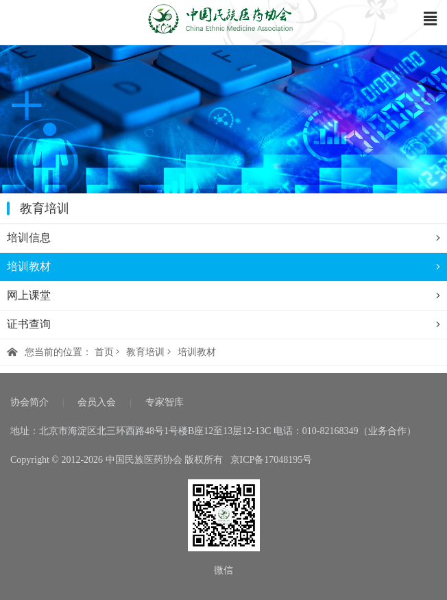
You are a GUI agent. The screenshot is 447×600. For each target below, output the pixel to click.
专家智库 (164, 402)
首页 (104, 352)
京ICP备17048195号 (271, 460)
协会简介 (29, 402)
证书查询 (223, 324)
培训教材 (223, 267)
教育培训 (145, 352)
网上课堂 (223, 295)
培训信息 (223, 238)
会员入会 (96, 402)
